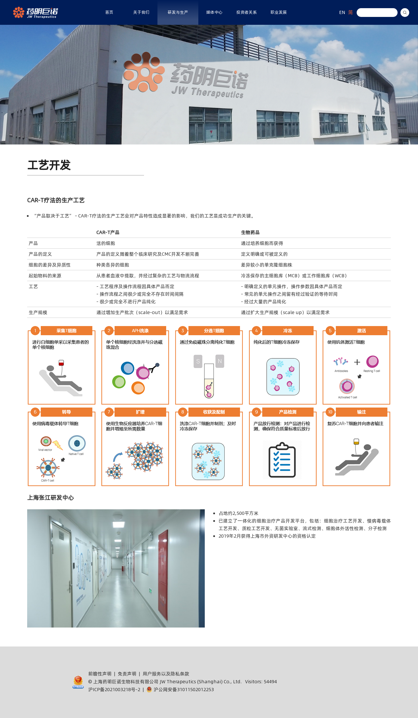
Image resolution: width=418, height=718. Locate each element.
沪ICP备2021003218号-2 (114, 689)
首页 (109, 12)
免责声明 (127, 673)
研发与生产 (178, 12)
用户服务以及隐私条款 (166, 673)
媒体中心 (214, 12)
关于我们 (141, 12)
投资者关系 (246, 12)
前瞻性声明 (100, 673)
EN (342, 12)
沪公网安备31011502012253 (180, 689)
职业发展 (278, 12)
